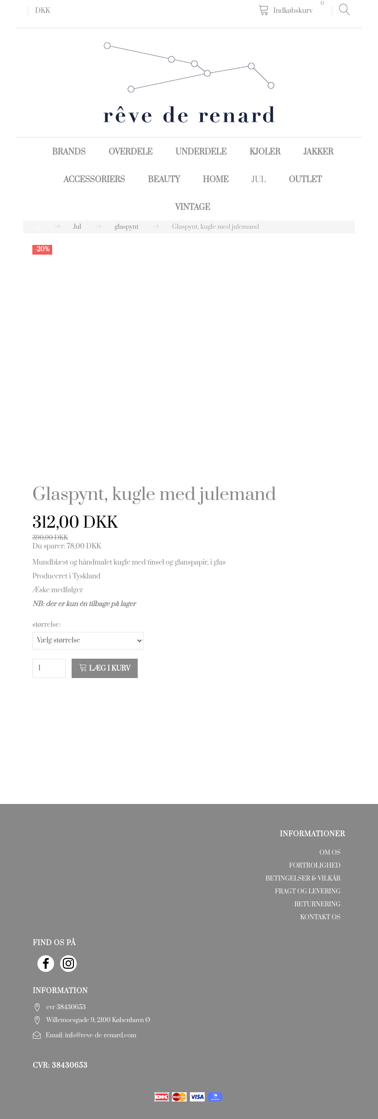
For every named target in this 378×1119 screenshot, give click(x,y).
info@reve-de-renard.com (101, 1035)
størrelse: (46, 624)
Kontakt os (320, 917)
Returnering (317, 904)
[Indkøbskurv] (292, 10)
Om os (330, 853)
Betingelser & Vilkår (303, 879)
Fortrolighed (315, 866)
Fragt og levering (308, 891)
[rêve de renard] (189, 81)
